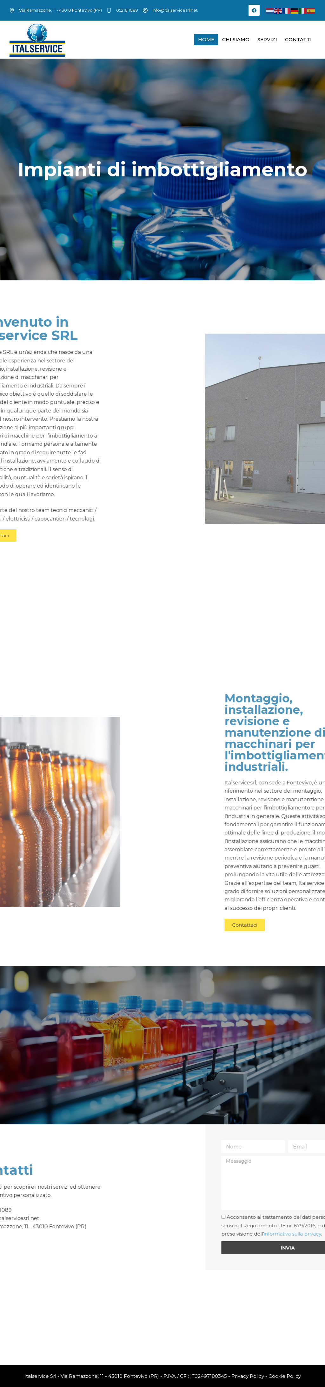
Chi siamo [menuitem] (235, 39)
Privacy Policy (247, 1376)
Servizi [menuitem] (267, 39)
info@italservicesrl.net (175, 10)
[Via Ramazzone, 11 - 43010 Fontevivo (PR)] (162, 1317)
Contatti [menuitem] (298, 39)
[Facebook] (254, 10)
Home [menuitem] (206, 39)
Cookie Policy (285, 1376)
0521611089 (127, 10)
